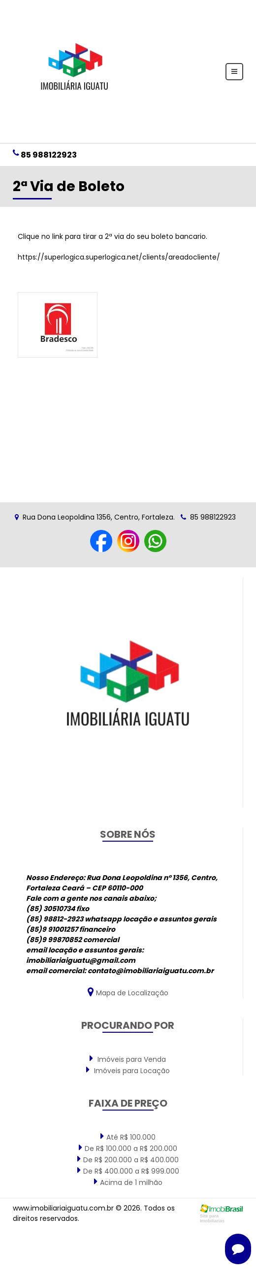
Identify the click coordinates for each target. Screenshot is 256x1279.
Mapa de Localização (128, 992)
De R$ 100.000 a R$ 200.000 (128, 1148)
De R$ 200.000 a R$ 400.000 (128, 1159)
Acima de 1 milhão (128, 1182)
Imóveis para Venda (128, 1058)
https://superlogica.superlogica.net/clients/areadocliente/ (119, 257)
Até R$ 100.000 (128, 1136)
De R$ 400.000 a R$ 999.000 (128, 1170)
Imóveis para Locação (128, 1070)
